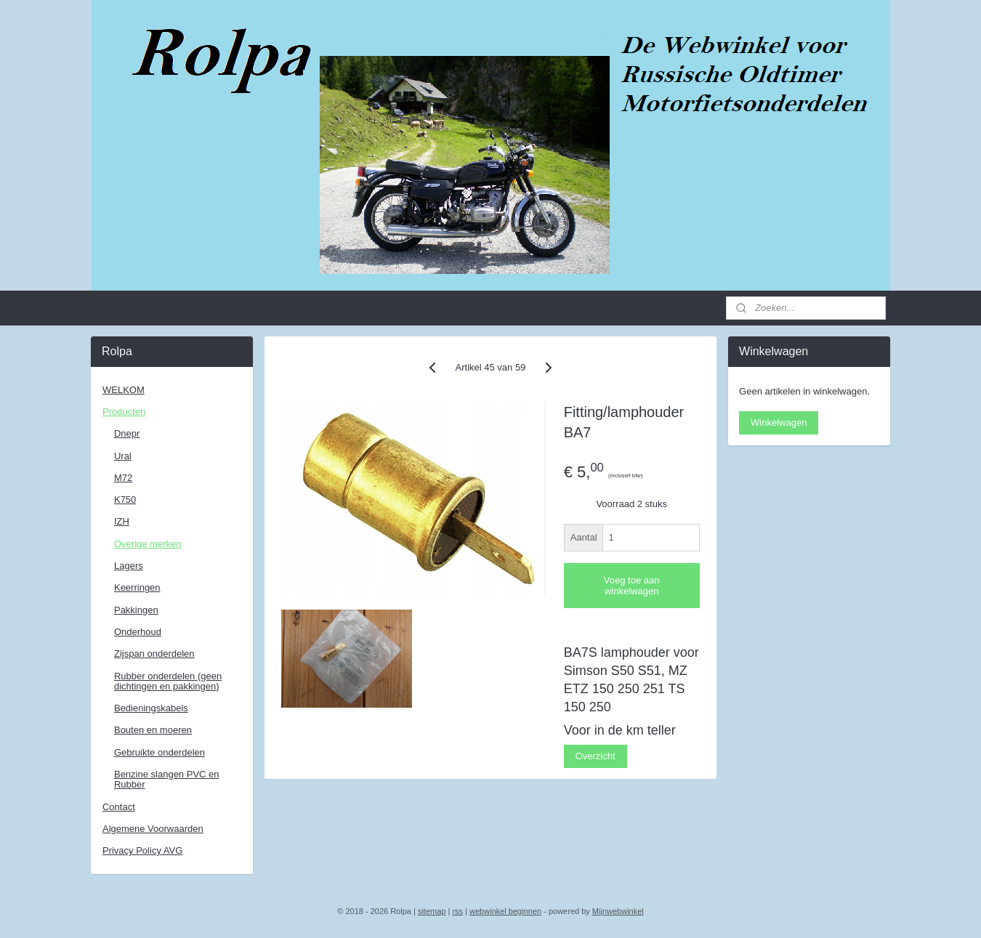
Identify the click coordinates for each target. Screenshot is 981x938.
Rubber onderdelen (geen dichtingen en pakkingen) (168, 681)
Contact (118, 806)
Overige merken (147, 543)
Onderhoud (137, 631)
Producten (123, 411)
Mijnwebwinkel (618, 911)
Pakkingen (136, 610)
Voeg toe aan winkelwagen (632, 586)
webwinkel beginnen (505, 911)
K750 (125, 499)
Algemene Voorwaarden (152, 828)
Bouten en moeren (153, 729)
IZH (121, 521)
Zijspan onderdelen (154, 653)
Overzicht (595, 756)
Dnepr (127, 433)
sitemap (432, 911)
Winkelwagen (779, 422)
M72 (123, 477)
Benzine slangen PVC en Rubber (166, 779)
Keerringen (137, 587)
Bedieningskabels (151, 708)
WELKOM (123, 389)
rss (457, 911)
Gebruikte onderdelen (159, 752)
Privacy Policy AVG (142, 850)
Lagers (128, 565)
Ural (123, 455)
